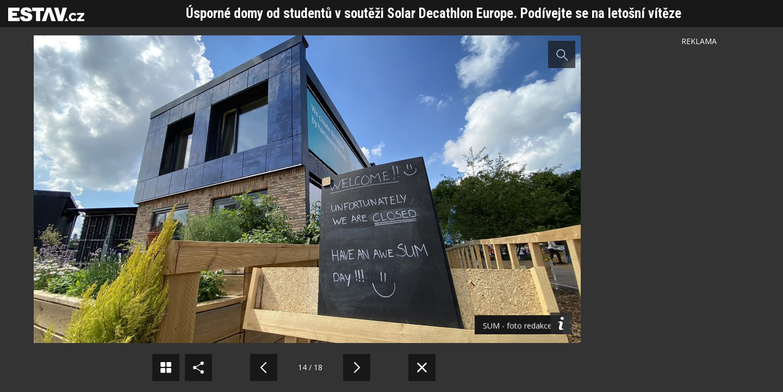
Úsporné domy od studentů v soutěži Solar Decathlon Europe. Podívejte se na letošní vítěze (433, 13)
